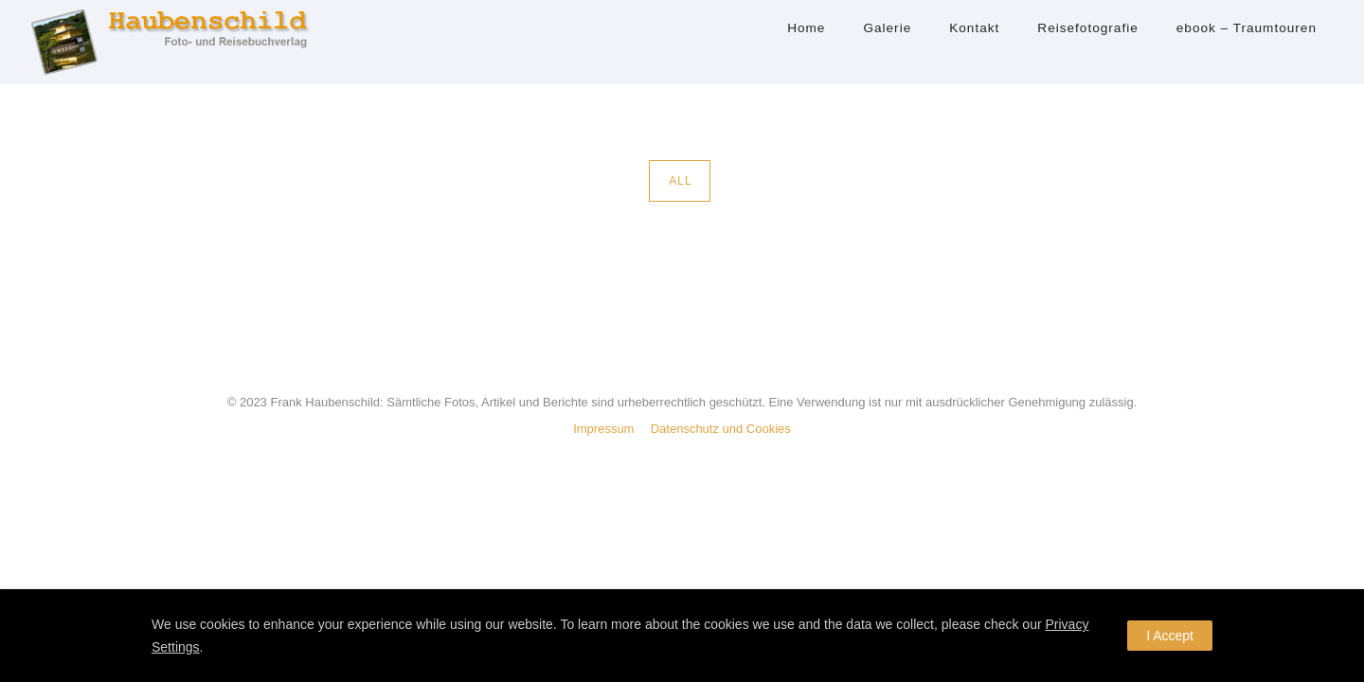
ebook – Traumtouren (1246, 28)
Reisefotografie (1087, 28)
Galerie (887, 28)
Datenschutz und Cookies (721, 429)
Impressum (603, 429)
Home (806, 28)
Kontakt (974, 28)
